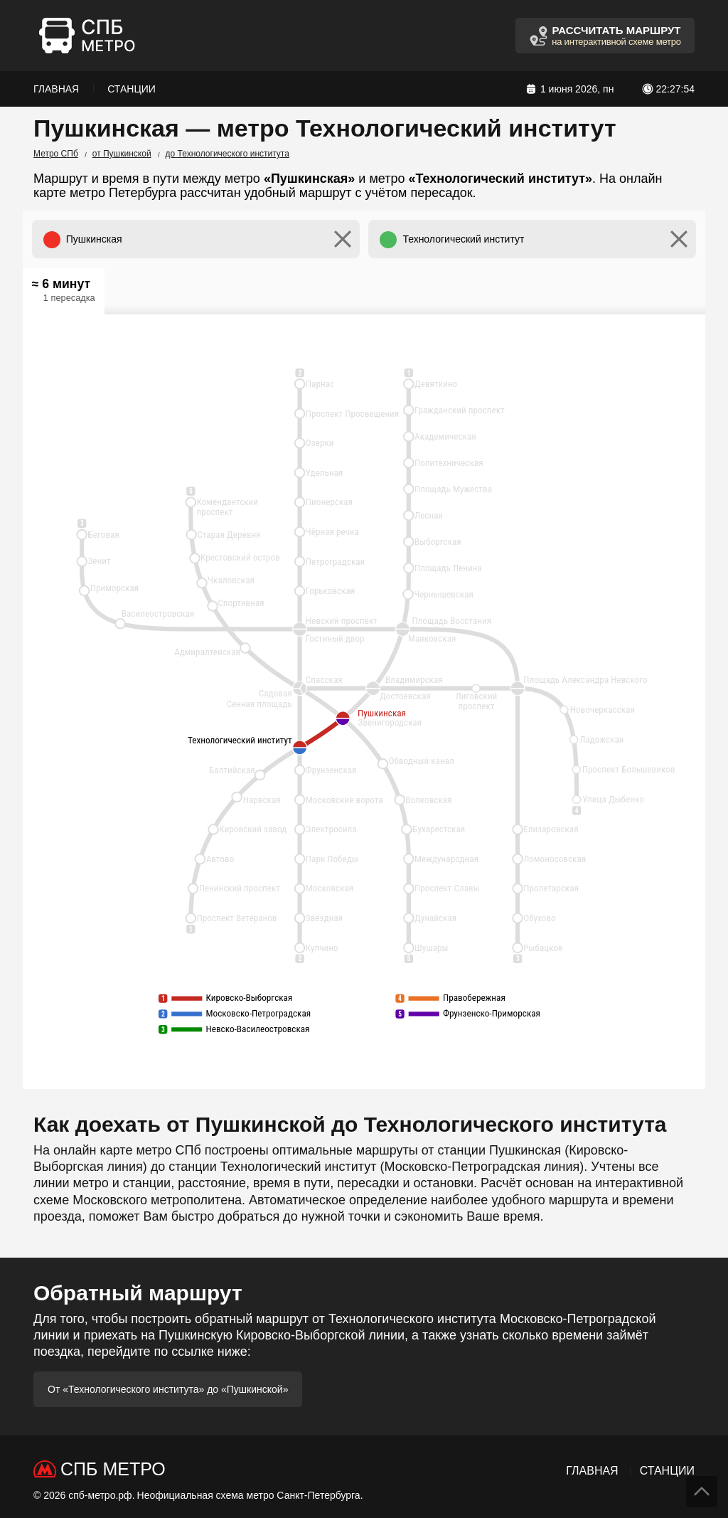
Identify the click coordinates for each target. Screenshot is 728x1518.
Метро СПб (55, 154)
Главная (56, 89)
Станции (131, 89)
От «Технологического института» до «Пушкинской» (168, 1389)
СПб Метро (113, 1469)
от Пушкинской (121, 154)
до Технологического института (227, 154)
